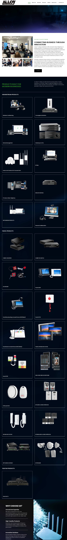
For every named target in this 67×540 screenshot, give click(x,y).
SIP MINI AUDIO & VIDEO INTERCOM (43, 434)
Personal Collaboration (40, 225)
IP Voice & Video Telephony (9, 198)
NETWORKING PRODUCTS (8, 220)
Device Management (8, 143)
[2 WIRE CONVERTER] (17, 245)
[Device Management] (17, 130)
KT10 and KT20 (6, 405)
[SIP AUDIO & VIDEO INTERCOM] (50, 391)
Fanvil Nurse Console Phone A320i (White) (12, 346)
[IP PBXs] (50, 155)
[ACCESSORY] (17, 273)
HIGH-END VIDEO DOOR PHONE (42, 375)
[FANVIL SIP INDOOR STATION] (50, 332)
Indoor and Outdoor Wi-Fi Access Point (12, 170)
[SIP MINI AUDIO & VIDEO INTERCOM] (50, 421)
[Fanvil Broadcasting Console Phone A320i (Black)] (17, 303)
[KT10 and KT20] (17, 391)
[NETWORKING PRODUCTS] (17, 210)
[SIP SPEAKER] (50, 449)
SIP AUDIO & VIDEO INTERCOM (42, 404)
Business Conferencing (8, 115)
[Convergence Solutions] (50, 105)
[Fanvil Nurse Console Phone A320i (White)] (17, 332)
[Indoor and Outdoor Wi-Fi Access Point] (17, 157)
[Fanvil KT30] (50, 303)
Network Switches (39, 192)
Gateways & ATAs (39, 143)
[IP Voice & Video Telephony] (17, 185)
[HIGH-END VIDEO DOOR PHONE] (50, 362)
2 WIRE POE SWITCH (39, 258)
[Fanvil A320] (50, 273)
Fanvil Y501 (5, 376)
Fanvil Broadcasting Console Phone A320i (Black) (14, 317)
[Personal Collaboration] (50, 212)
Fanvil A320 (38, 287)
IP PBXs (37, 165)
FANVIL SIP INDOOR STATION (41, 346)
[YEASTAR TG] (17, 482)
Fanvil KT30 (38, 317)
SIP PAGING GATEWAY (8, 463)
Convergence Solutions (40, 115)
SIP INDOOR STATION (7, 434)
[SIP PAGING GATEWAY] (17, 449)
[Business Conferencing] (17, 105)
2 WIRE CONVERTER (7, 258)
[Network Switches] (50, 182)
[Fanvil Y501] (17, 362)
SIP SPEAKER (38, 463)
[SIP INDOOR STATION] (17, 421)
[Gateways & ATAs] (50, 130)
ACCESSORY (5, 286)
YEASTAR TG (5, 496)
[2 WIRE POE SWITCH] (50, 245)
